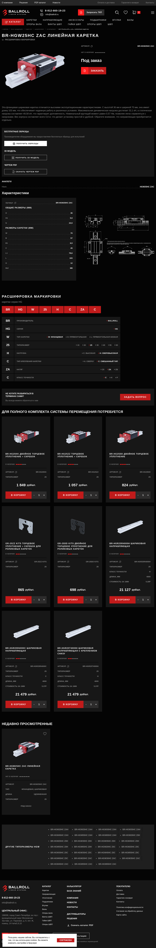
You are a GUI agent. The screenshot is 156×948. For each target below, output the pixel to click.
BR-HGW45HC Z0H (130, 841)
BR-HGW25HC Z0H (59, 841)
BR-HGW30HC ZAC (107, 858)
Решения (23, 3)
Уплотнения (47, 898)
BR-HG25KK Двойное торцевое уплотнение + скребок (25, 455)
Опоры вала (34, 24)
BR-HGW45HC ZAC (59, 864)
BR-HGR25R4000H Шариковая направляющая (127, 544)
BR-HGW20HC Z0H (131, 835)
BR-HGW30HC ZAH (107, 829)
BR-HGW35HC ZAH (131, 829)
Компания (72, 898)
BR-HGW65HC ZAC (107, 864)
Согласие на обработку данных (129, 911)
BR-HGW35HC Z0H (106, 841)
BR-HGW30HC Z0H (83, 841)
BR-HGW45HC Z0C (106, 853)
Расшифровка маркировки (20, 40)
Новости (56, 3)
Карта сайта (121, 915)
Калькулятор (74, 886)
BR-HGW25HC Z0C (130, 847)
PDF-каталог (40, 3)
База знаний (74, 891)
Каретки (31, 20)
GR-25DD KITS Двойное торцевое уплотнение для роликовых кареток (75, 546)
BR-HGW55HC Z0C (130, 853)
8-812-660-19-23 (11, 897)
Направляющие (53, 20)
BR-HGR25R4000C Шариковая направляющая (23, 649)
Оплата (119, 890)
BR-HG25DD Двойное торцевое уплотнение (129, 455)
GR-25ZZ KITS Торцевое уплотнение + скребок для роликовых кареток (23, 546)
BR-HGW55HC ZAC (83, 864)
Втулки (116, 20)
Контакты (150, 3)
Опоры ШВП (94, 24)
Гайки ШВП (74, 24)
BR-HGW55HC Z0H (59, 847)
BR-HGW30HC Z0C (59, 853)
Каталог (46, 886)
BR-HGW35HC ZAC (131, 858)
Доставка (120, 894)
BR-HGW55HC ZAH (83, 835)
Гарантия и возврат (130, 3)
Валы (130, 20)
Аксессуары (76, 20)
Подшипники (98, 20)
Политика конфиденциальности (129, 907)
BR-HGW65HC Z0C (59, 858)
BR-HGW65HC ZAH (107, 835)
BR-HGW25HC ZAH (83, 829)
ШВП (110, 24)
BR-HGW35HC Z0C (83, 853)
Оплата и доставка (106, 3)
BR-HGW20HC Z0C (106, 847)
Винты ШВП (55, 24)
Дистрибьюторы (76, 914)
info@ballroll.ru (9, 902)
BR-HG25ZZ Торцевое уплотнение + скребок (72, 455)
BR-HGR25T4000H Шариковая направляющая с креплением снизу (77, 651)
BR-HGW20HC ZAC (83, 858)
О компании (7, 3)
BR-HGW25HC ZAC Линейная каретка (22, 767)
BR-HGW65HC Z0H (83, 847)
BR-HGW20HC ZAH (59, 829)
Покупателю (123, 886)
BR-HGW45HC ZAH (59, 835)
